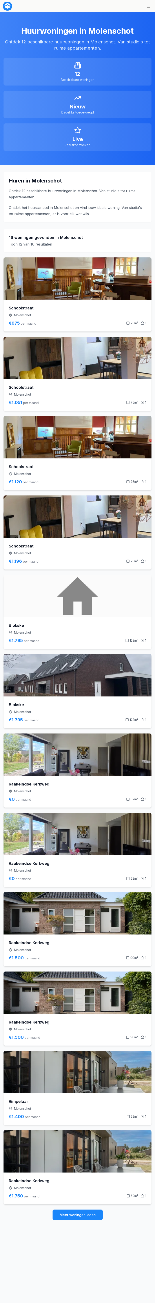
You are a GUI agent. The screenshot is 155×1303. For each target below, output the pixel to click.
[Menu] (148, 6)
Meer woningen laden (78, 1215)
